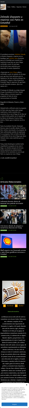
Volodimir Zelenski (20, 54)
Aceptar (14, 404)
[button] (26, 385)
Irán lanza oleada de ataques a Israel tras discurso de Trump (11, 227)
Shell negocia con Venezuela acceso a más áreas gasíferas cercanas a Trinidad (13, 252)
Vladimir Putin (13, 58)
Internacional (4, 26)
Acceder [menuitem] (3, 1)
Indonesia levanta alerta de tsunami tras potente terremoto (11, 202)
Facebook (10, 306)
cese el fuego (13, 72)
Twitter (21, 306)
